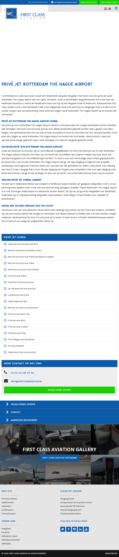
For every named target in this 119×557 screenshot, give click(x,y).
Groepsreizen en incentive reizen (76, 502)
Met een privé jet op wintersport (23, 307)
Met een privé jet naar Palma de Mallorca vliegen (31, 256)
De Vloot (5, 532)
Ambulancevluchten (11, 539)
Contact (16, 412)
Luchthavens (8, 509)
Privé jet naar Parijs (17, 333)
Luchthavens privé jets (18, 294)
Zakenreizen (8, 502)
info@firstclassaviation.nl (64, 2)
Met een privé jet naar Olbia (21, 263)
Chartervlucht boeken (70, 513)
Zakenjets (6, 543)
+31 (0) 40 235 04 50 (39, 2)
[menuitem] (105, 8)
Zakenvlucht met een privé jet (22, 352)
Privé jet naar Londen (18, 326)
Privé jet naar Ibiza (16, 320)
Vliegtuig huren (67, 498)
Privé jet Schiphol (16, 345)
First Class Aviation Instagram (59, 457)
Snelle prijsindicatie (89, 2)
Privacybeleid (111, 553)
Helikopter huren (10, 536)
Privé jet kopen (9, 513)
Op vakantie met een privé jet (22, 288)
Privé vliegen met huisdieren (21, 339)
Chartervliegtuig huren (70, 509)
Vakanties (6, 506)
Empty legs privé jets (17, 301)
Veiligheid (6, 528)
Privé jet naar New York (19, 314)
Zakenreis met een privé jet (21, 282)
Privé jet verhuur (9, 498)
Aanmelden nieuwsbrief (24, 420)
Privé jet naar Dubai (17, 275)
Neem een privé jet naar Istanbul (23, 269)
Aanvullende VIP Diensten (72, 506)
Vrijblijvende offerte (109, 2)
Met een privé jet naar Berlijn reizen (25, 250)
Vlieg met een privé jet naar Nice (23, 244)
